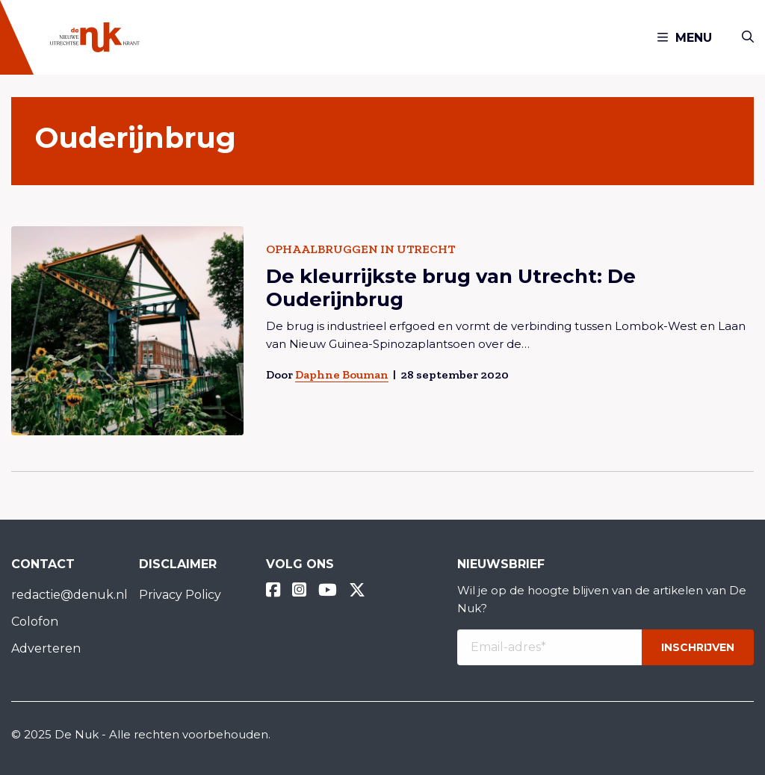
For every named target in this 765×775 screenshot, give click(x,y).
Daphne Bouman (341, 374)
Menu (684, 37)
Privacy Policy (180, 595)
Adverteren (46, 648)
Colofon (34, 621)
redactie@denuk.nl (64, 595)
